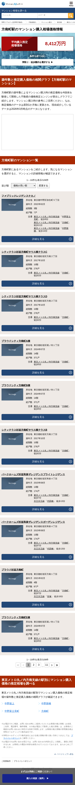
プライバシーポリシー (23, 761)
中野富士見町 (12, 711)
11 (46, 665)
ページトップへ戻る (65, 754)
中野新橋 (46, 703)
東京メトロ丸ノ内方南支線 (46, 216)
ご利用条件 (6, 761)
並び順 (5, 185)
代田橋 (50, 501)
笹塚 (49, 596)
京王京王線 (39, 501)
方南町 (65, 222)
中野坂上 (9, 703)
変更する (43, 185)
